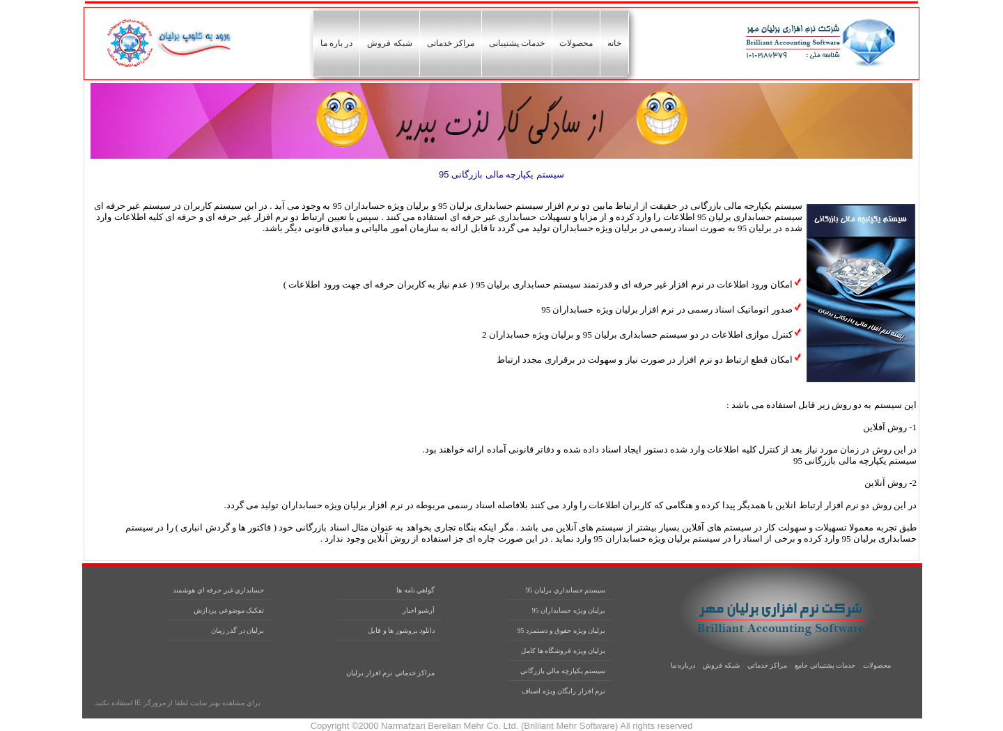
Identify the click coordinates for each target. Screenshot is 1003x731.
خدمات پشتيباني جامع (825, 665)
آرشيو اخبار (419, 610)
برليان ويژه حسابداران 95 (569, 610)
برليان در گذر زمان (238, 630)
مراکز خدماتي (767, 665)
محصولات (576, 43)
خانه (614, 43)
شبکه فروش (389, 43)
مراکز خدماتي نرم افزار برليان (390, 673)
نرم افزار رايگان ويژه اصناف (563, 691)
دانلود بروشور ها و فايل (401, 630)
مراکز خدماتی (450, 43)
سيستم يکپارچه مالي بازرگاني (563, 671)
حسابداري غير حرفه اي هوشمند (218, 590)
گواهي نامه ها (415, 590)
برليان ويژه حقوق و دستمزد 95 (562, 630)
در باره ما (336, 43)
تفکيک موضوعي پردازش (229, 610)
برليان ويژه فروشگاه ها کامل (563, 650)
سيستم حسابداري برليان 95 (566, 590)
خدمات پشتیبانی (517, 43)
